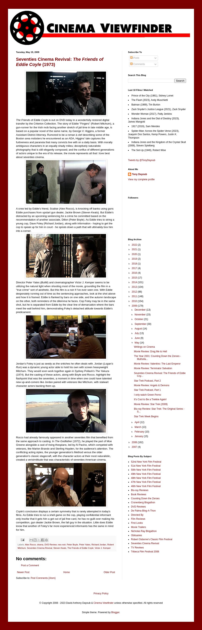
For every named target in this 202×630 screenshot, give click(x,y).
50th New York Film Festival (146, 469)
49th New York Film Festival (146, 474)
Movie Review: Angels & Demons (151, 385)
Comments (137, 64)
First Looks (137, 523)
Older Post (109, 572)
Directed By (137, 515)
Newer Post (23, 572)
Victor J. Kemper (103, 548)
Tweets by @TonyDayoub (141, 160)
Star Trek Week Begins (146, 416)
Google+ (12, 1)
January (139, 436)
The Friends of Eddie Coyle (80, 548)
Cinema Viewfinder (104, 603)
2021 (135, 249)
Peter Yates (84, 544)
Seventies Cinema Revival (39, 548)
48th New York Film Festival (146, 478)
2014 (135, 282)
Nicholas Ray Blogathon (144, 531)
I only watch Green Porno (147, 394)
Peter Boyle (72, 544)
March (138, 427)
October (139, 319)
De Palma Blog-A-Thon (143, 510)
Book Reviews (138, 494)
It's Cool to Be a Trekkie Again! (150, 399)
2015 (135, 277)
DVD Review (50, 544)
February (140, 431)
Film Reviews (138, 519)
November (140, 314)
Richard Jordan (98, 544)
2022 (135, 244)
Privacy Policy (101, 593)
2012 (135, 291)
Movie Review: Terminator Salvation (153, 368)
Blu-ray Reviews (139, 490)
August (139, 328)
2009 (135, 305)
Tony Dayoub (139, 174)
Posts (134, 58)
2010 (135, 301)
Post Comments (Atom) (43, 578)
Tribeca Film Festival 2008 (145, 551)
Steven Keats (59, 548)
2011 (135, 296)
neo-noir (62, 544)
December (140, 309)
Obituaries (136, 535)
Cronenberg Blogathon (143, 502)
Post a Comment (30, 565)
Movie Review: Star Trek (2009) (151, 404)
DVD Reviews (138, 506)
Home (66, 572)
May (137, 342)
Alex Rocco (30, 544)
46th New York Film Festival (146, 486)
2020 (135, 254)
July (137, 333)
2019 (135, 258)
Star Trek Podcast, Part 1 (147, 390)
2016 (135, 272)
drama (40, 544)
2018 (135, 263)
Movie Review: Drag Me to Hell (150, 351)
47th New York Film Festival (146, 482)
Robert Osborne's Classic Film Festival (151, 539)
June (137, 338)
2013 (135, 287)
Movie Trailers (138, 527)
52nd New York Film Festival (146, 461)
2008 (135, 442)
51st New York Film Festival (145, 465)
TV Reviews (137, 547)
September (141, 324)
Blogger (115, 612)
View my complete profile (141, 179)
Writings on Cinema (144, 346)
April (137, 422)
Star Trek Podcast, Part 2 (147, 380)
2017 (135, 268)
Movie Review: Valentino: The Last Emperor (157, 363)
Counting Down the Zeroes (145, 498)
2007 (135, 447)
